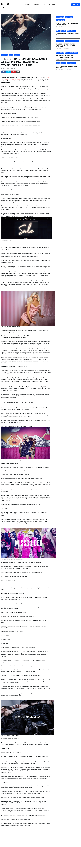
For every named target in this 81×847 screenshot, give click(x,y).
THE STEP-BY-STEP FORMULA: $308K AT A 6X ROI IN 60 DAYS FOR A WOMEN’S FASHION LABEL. (24, 62)
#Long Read (16, 55)
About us (27, 4)
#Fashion (11, 55)
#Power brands (71, 30)
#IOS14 (66, 17)
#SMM (70, 17)
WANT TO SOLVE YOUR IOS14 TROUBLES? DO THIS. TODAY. (65, 56)
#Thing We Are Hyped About (72, 41)
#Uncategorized (60, 20)
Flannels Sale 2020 (6, 240)
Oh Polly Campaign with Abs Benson (11, 326)
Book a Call (52, 4)
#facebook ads (5, 55)
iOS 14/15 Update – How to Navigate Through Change (67, 23)
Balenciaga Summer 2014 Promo (10, 735)
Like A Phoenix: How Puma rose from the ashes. (67, 66)
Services (36, 4)
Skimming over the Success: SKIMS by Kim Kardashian (67, 34)
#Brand (58, 30)
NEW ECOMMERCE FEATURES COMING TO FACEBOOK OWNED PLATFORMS (66, 45)
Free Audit (75, 4)
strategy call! (5, 491)
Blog (44, 4)
